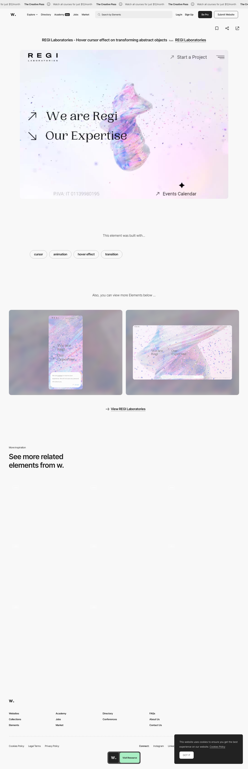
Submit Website (226, 14)
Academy (62, 14)
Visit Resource (130, 757)
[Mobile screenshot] (65, 352)
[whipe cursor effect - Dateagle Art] (46, 508)
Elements (14, 725)
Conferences (110, 719)
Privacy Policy (52, 745)
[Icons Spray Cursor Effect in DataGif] (124, 627)
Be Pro (205, 14)
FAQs (152, 713)
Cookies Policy (16, 745)
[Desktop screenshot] (182, 352)
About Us (154, 719)
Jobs (75, 14)
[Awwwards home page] (113, 758)
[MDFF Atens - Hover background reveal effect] (124, 566)
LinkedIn (172, 745)
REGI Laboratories (190, 40)
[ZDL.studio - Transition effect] (46, 627)
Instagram (158, 745)
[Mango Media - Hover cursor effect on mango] (202, 508)
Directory (46, 14)
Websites (14, 713)
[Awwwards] (13, 14)
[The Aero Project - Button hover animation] (46, 566)
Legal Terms (34, 745)
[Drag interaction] (202, 568)
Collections (15, 719)
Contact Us (155, 725)
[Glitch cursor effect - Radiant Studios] (124, 508)
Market (85, 14)
